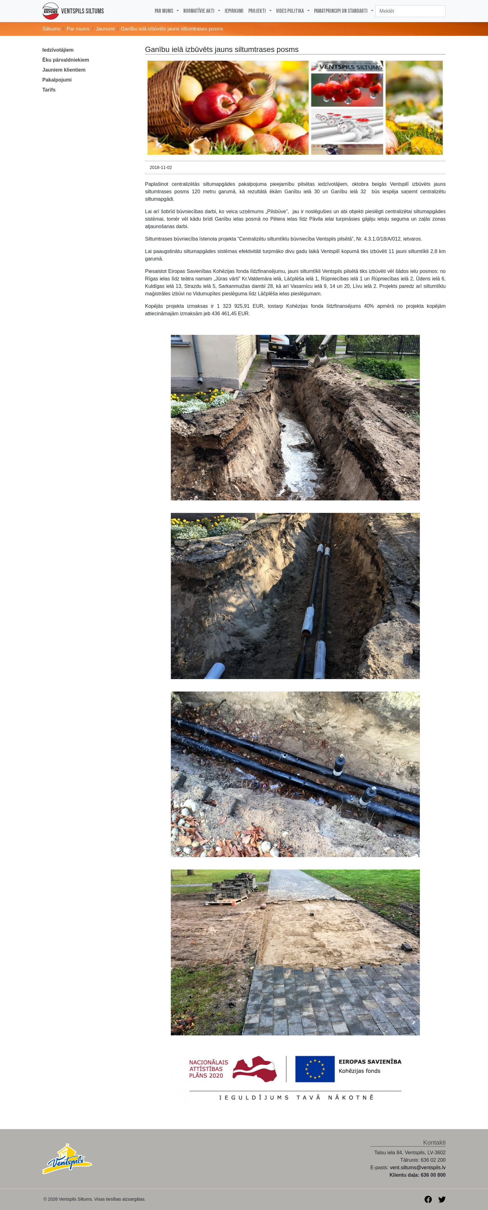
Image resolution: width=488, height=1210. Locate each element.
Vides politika (290, 11)
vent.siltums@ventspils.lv (418, 1167)
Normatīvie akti (198, 11)
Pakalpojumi (57, 79)
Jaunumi (105, 28)
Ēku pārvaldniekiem (65, 60)
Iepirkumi (234, 11)
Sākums (51, 28)
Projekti (257, 11)
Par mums (164, 11)
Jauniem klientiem (64, 70)
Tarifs (48, 89)
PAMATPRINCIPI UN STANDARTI (341, 11)
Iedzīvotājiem (57, 50)
